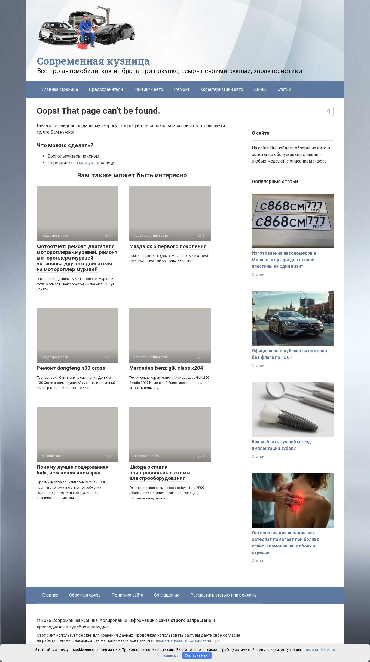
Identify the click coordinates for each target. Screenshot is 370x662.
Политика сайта (127, 595)
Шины (260, 89)
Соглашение (166, 595)
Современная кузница (93, 60)
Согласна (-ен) (197, 655)
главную (85, 162)
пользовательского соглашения (181, 640)
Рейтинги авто (148, 89)
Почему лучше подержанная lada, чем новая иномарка (73, 470)
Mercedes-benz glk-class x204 (166, 368)
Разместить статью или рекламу (223, 595)
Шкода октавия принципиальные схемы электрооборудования (160, 473)
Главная (50, 595)
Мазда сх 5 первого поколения (168, 246)
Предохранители (106, 89)
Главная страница (60, 89)
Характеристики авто (221, 89)
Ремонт (181, 89)
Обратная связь (85, 595)
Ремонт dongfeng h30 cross (71, 368)
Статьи (284, 89)
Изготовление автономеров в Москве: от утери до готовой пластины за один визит (284, 260)
